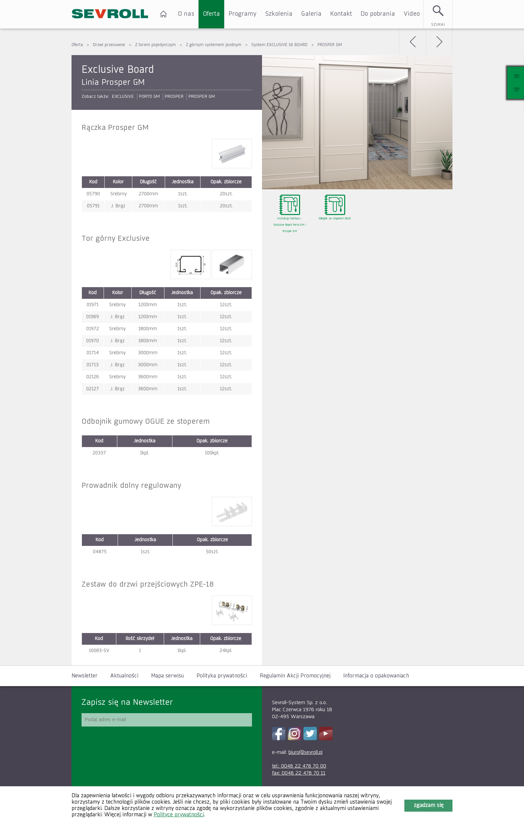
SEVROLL (110, 14)
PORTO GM (149, 96)
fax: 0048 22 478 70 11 (298, 773)
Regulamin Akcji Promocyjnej (295, 676)
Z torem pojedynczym (155, 45)
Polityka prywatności (221, 676)
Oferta (211, 14)
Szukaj (438, 24)
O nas (186, 14)
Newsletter (85, 676)
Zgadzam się (428, 805)
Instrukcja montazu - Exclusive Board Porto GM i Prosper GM (289, 225)
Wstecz (412, 41)
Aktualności (124, 676)
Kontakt (341, 14)
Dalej (439, 41)
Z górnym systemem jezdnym (213, 45)
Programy (242, 14)
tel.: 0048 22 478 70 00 (299, 766)
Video (412, 14)
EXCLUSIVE (123, 96)
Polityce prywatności (179, 815)
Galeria (311, 14)
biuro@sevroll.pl (305, 752)
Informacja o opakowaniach (376, 676)
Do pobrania (378, 14)
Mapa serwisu (167, 676)
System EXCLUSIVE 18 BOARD (279, 45)
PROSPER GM (329, 45)
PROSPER (174, 96)
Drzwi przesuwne (109, 45)
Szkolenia (278, 14)
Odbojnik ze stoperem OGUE (335, 218)
